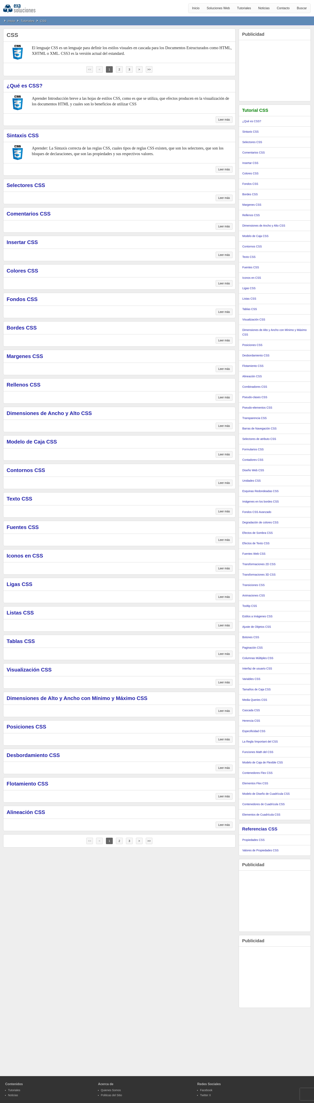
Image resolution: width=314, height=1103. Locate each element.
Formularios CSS (253, 449)
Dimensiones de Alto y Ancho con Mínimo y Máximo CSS (77, 698)
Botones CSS (250, 637)
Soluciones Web (218, 8)
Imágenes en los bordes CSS (260, 501)
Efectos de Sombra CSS (257, 532)
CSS (43, 20)
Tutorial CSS (255, 110)
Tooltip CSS (249, 605)
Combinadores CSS (254, 386)
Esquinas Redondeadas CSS (260, 491)
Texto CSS (19, 499)
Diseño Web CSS (253, 470)
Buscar (302, 8)
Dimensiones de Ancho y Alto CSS (49, 413)
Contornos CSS (26, 470)
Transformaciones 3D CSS (259, 574)
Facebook (206, 1090)
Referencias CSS (259, 828)
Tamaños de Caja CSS (256, 689)
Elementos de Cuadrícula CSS (261, 814)
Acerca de (106, 1084)
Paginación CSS (252, 647)
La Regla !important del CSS (260, 741)
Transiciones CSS (253, 585)
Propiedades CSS (253, 839)
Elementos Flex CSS (255, 783)
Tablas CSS (21, 641)
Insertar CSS (22, 242)
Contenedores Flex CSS (257, 772)
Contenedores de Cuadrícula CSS (263, 804)
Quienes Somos (111, 1090)
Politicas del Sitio (111, 1095)
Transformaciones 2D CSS (259, 564)
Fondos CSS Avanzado (256, 512)
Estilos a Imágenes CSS (257, 616)
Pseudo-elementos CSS (257, 407)
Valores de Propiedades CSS (260, 850)
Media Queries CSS (254, 699)
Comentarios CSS (29, 214)
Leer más (224, 119)
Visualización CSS (29, 670)
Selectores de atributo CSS (259, 439)
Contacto (283, 8)
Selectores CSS (26, 185)
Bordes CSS (22, 328)
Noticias (264, 8)
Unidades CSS (251, 480)
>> (149, 69)
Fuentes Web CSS (254, 553)
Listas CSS (20, 613)
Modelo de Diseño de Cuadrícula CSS (266, 793)
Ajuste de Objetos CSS (256, 626)
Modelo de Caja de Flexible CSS (262, 762)
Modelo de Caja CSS (32, 442)
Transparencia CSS (254, 418)
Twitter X (205, 1095)
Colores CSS (22, 271)
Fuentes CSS (23, 527)
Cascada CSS (251, 710)
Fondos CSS (22, 299)
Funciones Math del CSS (257, 752)
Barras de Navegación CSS (259, 428)
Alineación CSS (26, 812)
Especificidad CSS (253, 731)
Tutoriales (244, 8)
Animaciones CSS (253, 595)
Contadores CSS (252, 459)
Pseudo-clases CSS (254, 397)
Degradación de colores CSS (260, 522)
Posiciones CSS (26, 727)
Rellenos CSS (23, 385)
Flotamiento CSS (27, 784)
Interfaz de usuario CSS (257, 668)
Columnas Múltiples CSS (257, 658)
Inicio (195, 8)
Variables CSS (251, 679)
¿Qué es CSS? (24, 86)
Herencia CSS (251, 720)
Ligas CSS (19, 584)
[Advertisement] (274, 71)
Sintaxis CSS (23, 135)
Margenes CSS (25, 356)
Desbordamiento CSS (33, 755)
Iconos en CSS (25, 556)
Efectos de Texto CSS (256, 543)
